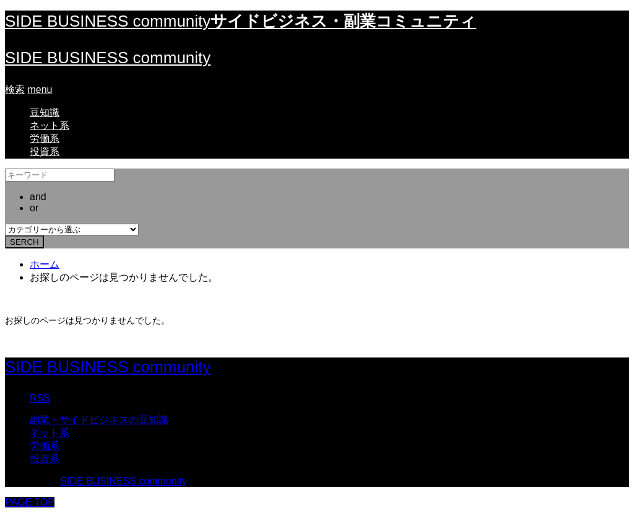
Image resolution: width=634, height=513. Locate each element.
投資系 (44, 151)
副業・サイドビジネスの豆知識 (99, 419)
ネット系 (49, 125)
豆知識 (44, 112)
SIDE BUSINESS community (108, 57)
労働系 (44, 138)
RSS (40, 398)
